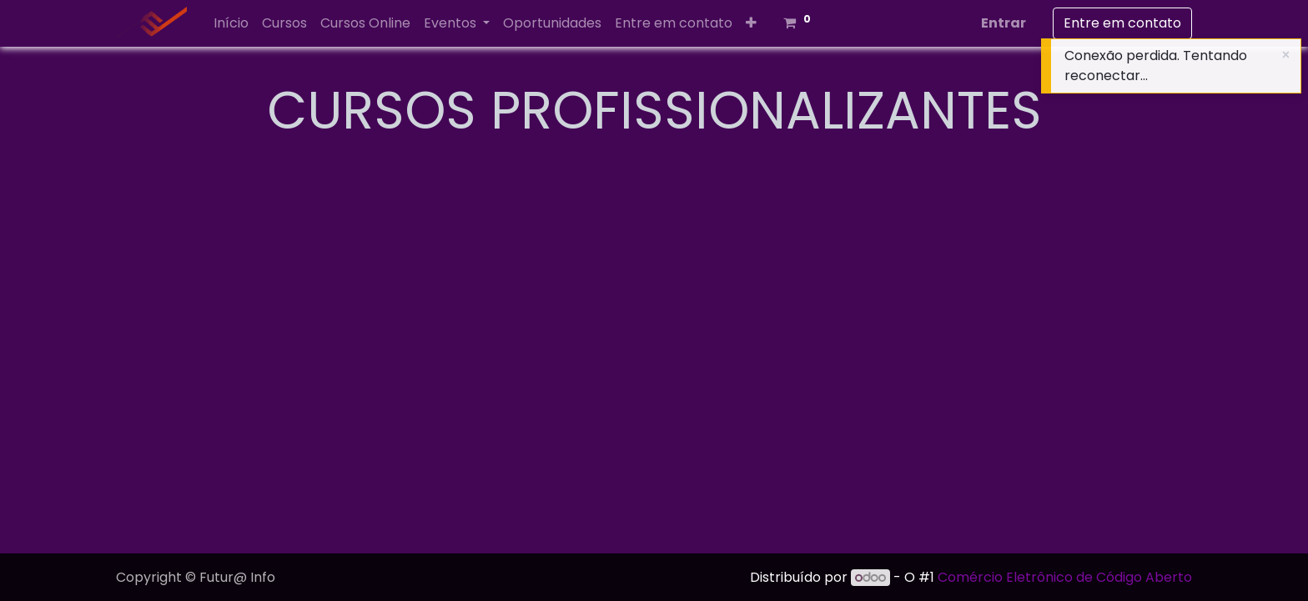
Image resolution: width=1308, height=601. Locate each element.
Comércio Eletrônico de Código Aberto (1065, 577)
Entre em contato (1122, 23)
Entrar (1003, 23)
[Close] (1285, 55)
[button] (751, 23)
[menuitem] (231, 23)
